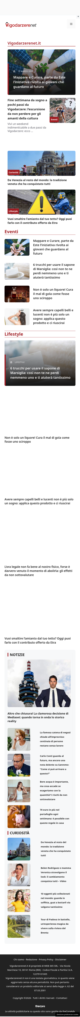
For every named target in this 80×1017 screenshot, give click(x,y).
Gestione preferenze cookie (67, 1014)
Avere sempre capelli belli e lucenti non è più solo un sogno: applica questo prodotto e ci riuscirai (53, 316)
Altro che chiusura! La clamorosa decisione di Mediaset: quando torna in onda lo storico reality (38, 717)
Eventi (54, 119)
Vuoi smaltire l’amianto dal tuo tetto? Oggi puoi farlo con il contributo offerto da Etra (40, 220)
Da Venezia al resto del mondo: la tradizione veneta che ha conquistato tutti (37, 182)
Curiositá (13, 172)
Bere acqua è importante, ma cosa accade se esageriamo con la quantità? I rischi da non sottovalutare (54, 790)
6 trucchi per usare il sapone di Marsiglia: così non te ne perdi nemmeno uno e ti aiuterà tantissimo (54, 271)
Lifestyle (13, 211)
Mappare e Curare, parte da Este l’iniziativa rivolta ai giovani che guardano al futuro (53, 247)
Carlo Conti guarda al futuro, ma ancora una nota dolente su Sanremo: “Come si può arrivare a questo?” (54, 764)
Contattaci (61, 997)
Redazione (31, 959)
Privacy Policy (46, 959)
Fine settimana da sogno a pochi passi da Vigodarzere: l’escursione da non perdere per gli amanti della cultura (27, 109)
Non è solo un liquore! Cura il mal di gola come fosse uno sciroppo (53, 293)
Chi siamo (19, 959)
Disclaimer (60, 959)
